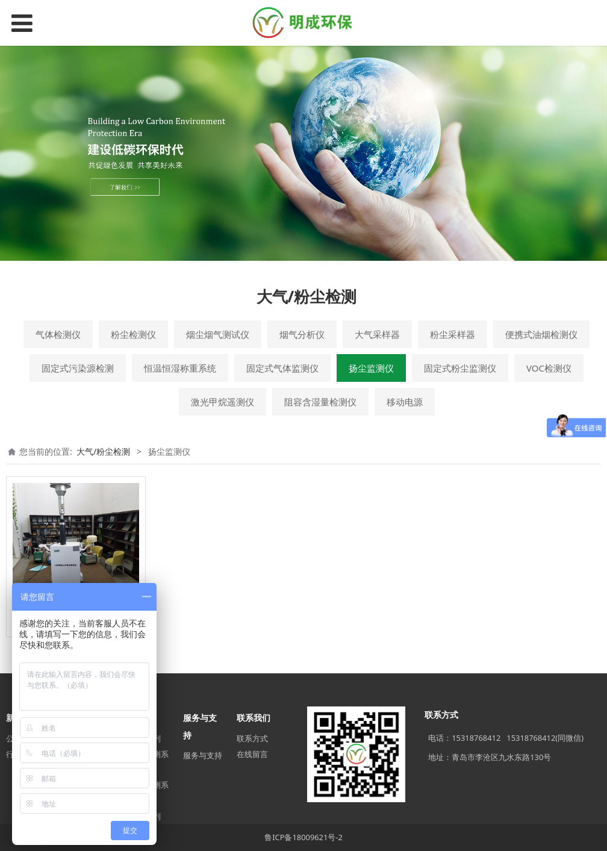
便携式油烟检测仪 (541, 334)
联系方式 (252, 738)
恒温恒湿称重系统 (180, 368)
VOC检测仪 (548, 368)
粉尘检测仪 (133, 334)
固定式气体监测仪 (282, 368)
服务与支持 (202, 755)
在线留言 (252, 754)
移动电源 (405, 402)
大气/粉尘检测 (103, 451)
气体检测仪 (58, 334)
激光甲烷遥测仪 (222, 402)
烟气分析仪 (302, 334)
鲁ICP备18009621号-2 (303, 837)
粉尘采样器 (452, 334)
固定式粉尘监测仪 (460, 368)
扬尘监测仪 (371, 368)
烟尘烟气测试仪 (217, 334)
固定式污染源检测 (78, 368)
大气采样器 (377, 334)
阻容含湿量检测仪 (320, 402)
